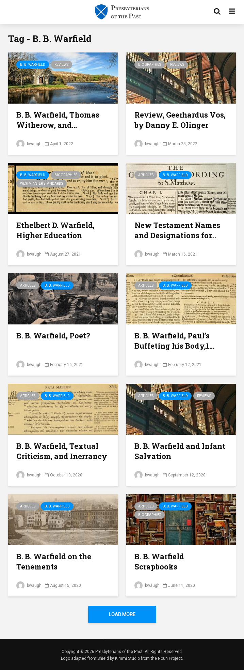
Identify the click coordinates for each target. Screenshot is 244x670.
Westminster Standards (41, 183)
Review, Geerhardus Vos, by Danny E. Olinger (180, 120)
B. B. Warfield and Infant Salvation (179, 451)
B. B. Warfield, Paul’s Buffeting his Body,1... (174, 341)
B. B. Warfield (32, 64)
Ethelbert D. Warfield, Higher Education (55, 230)
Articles (145, 175)
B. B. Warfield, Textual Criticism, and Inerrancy (61, 451)
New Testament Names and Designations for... (177, 230)
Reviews (61, 64)
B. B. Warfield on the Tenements (53, 561)
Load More (122, 614)
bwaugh (29, 143)
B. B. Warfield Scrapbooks (159, 561)
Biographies (149, 64)
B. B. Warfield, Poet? (53, 335)
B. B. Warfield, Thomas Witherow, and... (57, 120)
